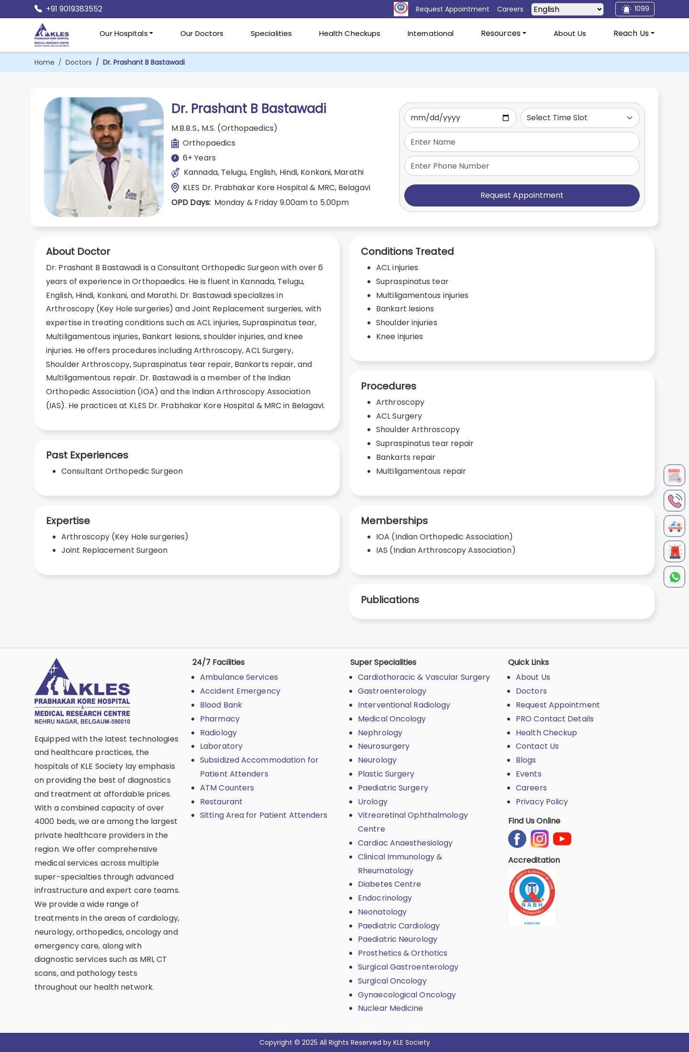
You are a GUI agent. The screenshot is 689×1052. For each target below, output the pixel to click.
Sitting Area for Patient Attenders (263, 815)
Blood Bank (221, 704)
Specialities (271, 33)
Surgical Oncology (392, 980)
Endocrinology (385, 897)
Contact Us (537, 746)
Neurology (377, 760)
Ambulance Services (239, 677)
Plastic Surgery (386, 773)
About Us (570, 33)
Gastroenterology (392, 691)
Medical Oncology (392, 718)
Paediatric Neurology (397, 939)
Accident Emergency (240, 691)
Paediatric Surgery (393, 787)
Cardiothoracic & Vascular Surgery (424, 677)
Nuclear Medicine (390, 1008)
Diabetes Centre (390, 884)
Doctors (79, 62)
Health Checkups (350, 33)
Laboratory (221, 746)
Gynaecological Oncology (407, 994)
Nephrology (380, 732)
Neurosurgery (384, 746)
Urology (373, 801)
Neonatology (382, 911)
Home (44, 62)
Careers (531, 787)
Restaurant (221, 801)
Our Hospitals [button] (123, 33)
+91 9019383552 (68, 9)
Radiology (218, 732)
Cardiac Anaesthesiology (405, 842)
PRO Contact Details (555, 718)
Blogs (526, 760)
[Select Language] (567, 9)
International (431, 33)
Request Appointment (522, 195)
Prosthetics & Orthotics (402, 953)
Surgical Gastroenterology (408, 966)
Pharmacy (220, 718)
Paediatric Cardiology (399, 925)
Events (529, 773)
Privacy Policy (542, 801)
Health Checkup (546, 732)
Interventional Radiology (404, 704)
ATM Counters (227, 787)
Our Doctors (201, 33)
